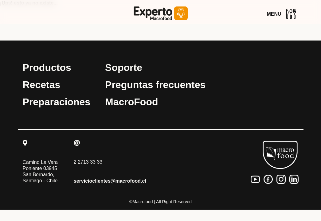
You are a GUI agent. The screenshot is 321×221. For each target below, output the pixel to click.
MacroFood (131, 102)
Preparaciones (57, 102)
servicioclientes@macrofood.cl (110, 181)
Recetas (42, 85)
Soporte (123, 67)
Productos (47, 67)
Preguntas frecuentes (155, 85)
